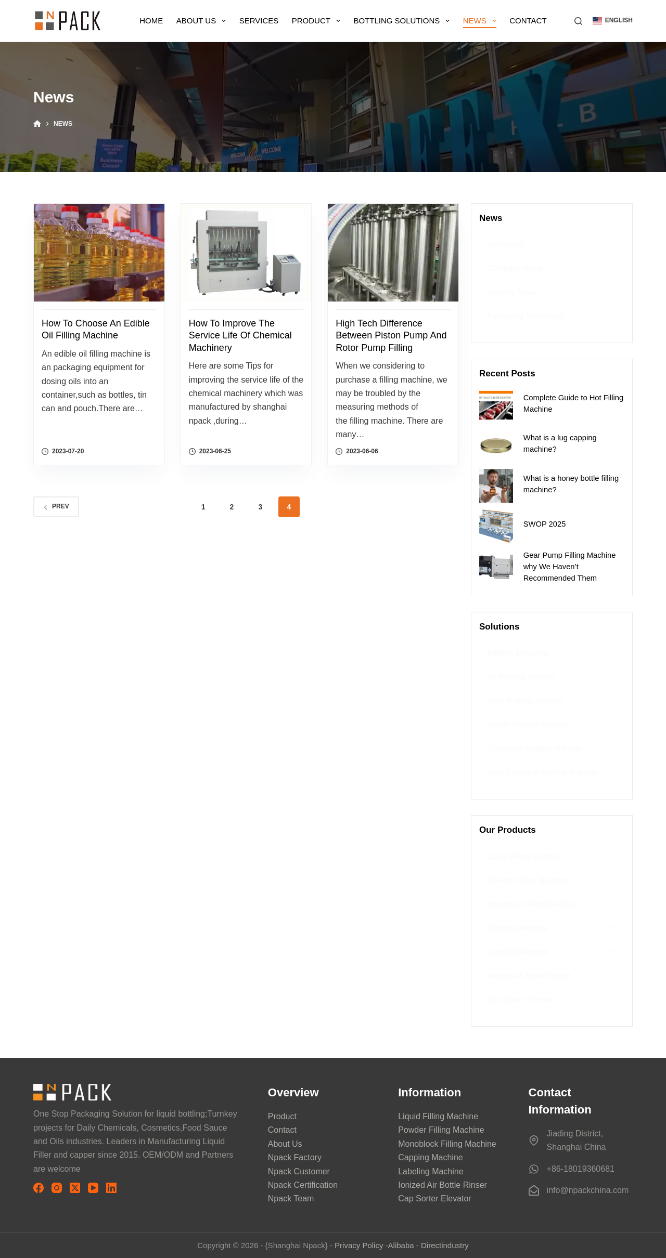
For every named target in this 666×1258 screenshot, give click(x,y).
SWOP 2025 (544, 524)
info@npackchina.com (588, 1190)
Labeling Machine (430, 1171)
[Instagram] (57, 1188)
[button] (613, 21)
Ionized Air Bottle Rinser (442, 1185)
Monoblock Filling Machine (447, 1143)
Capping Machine (430, 1157)
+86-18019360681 (580, 1168)
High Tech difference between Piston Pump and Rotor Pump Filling (391, 335)
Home (151, 20)
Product (318, 21)
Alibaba (401, 1245)
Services (259, 20)
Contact (527, 20)
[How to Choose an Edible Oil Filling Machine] (99, 253)
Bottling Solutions (403, 21)
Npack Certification (303, 1185)
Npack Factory (295, 1157)
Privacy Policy (359, 1245)
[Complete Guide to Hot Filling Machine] (496, 405)
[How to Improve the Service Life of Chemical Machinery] (246, 253)
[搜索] (578, 21)
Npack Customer (299, 1171)
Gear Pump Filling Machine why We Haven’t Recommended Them (569, 566)
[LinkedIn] (111, 1188)
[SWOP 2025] (496, 526)
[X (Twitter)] (75, 1188)
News (482, 21)
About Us (203, 21)
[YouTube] (93, 1188)
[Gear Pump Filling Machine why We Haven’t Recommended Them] (496, 566)
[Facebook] (38, 1188)
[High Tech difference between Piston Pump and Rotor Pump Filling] (393, 253)
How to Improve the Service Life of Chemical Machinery (240, 335)
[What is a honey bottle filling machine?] (496, 486)
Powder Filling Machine (441, 1129)
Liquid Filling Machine (438, 1116)
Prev (56, 506)
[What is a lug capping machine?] (496, 446)
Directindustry (445, 1245)
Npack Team (291, 1198)
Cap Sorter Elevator (434, 1198)
